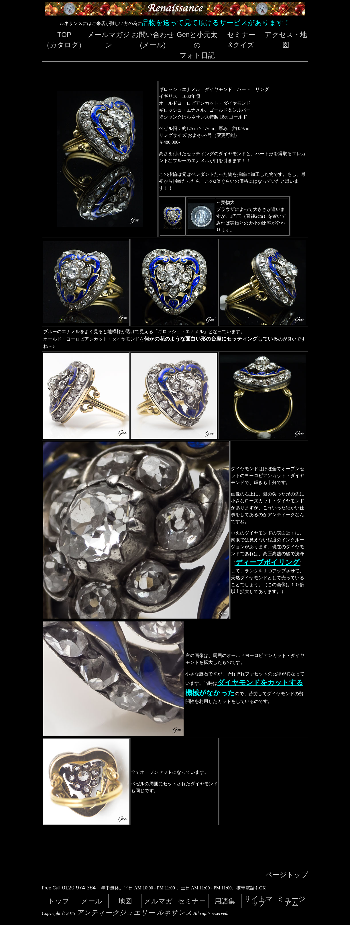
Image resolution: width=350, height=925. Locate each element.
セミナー (192, 901)
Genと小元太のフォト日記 (197, 45)
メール (91, 901)
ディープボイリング (267, 562)
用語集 (225, 901)
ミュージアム (291, 901)
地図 (125, 901)
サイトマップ (258, 901)
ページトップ (287, 875)
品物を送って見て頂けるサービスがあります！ (216, 22)
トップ (58, 901)
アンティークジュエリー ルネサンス (134, 912)
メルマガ (158, 901)
